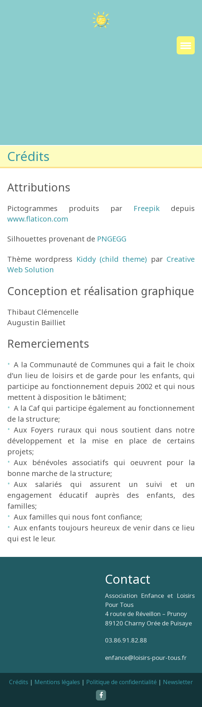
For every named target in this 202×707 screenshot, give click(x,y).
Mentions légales (57, 682)
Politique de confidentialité (121, 682)
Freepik (147, 208)
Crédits (18, 682)
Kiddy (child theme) (111, 259)
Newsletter (178, 682)
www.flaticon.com (37, 219)
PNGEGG (111, 239)
